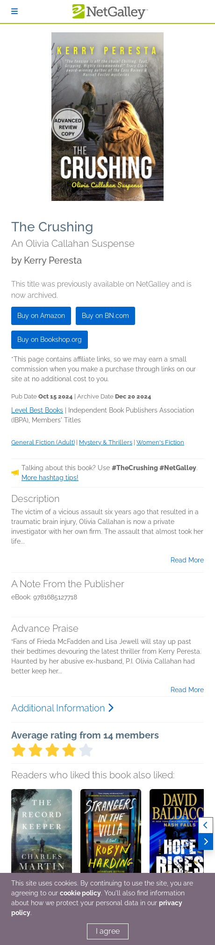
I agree (108, 931)
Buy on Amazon (41, 315)
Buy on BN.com (105, 315)
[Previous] (205, 825)
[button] (41, 838)
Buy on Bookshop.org (49, 339)
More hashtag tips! (50, 477)
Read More (187, 560)
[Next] (205, 842)
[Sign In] (14, 11)
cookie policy (80, 893)
